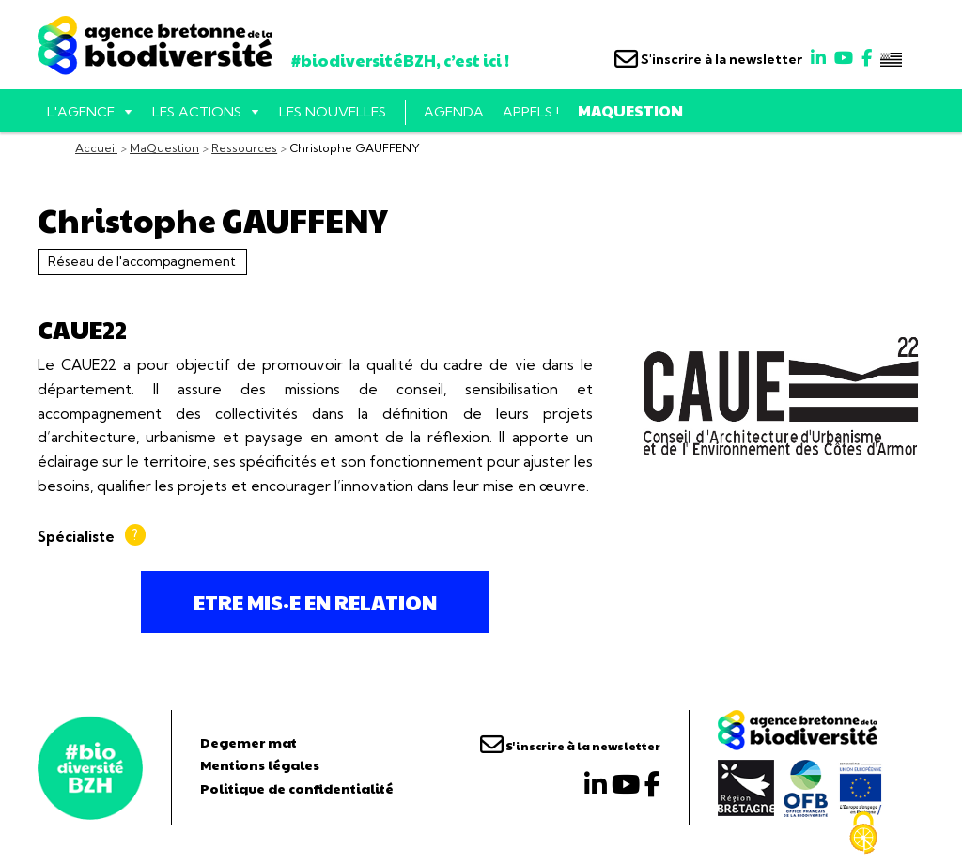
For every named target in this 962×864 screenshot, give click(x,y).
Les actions (196, 111)
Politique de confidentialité (297, 788)
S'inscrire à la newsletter (708, 59)
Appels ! (531, 111)
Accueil (96, 148)
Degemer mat (248, 742)
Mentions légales (259, 764)
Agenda (454, 111)
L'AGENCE (81, 111)
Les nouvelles (332, 111)
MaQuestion (630, 110)
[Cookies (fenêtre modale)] (863, 833)
